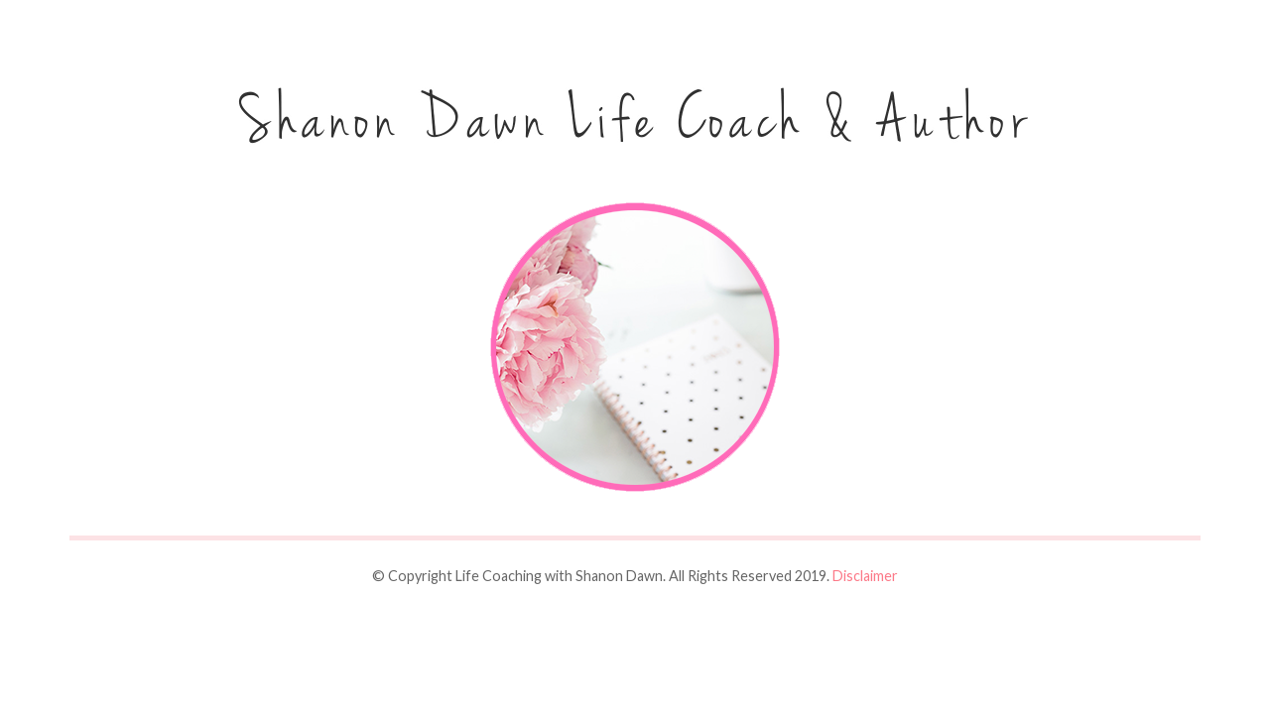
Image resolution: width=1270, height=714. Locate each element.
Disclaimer (865, 575)
